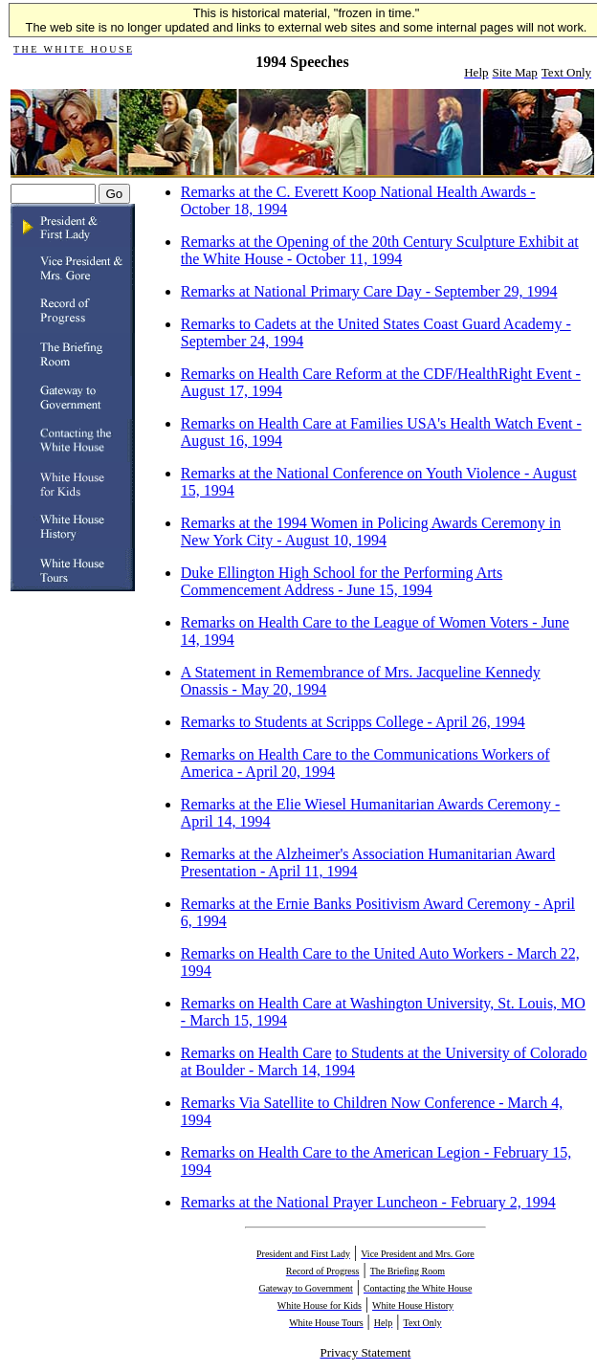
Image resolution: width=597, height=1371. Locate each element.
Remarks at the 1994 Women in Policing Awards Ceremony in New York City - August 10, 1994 (371, 531)
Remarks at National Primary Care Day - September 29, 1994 (369, 291)
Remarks (210, 1053)
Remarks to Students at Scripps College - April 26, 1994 (353, 722)
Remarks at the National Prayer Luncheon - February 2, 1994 (368, 1202)
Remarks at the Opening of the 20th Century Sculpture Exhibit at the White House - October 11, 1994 (380, 250)
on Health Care (285, 1053)
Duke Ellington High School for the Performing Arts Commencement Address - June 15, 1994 (341, 581)
